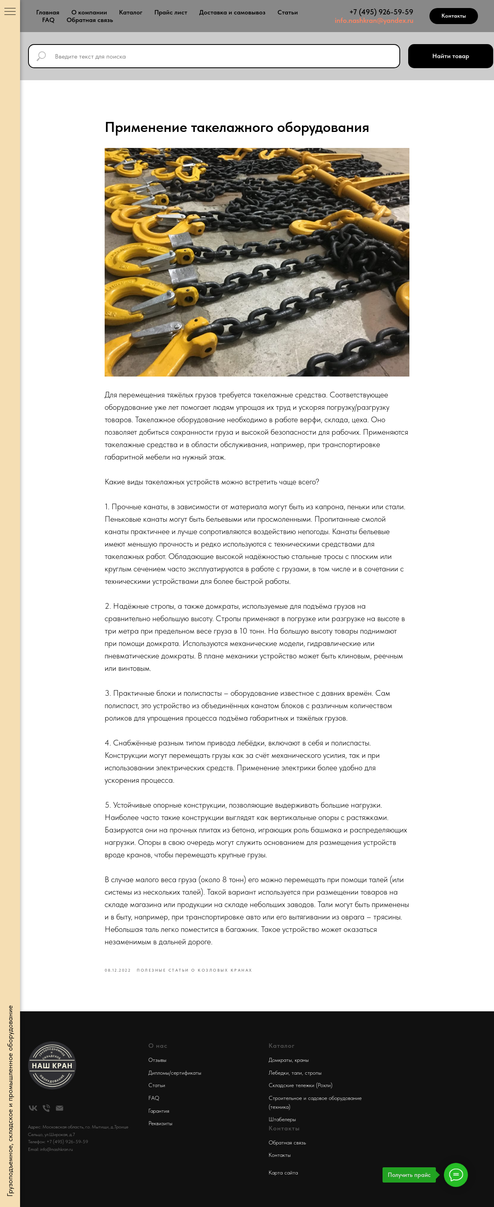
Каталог (130, 12)
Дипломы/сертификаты (174, 1072)
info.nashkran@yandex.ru (374, 20)
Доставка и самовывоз (232, 12)
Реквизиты (160, 1123)
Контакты (280, 1155)
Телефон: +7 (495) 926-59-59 (58, 1141)
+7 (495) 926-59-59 (381, 12)
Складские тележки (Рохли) (300, 1085)
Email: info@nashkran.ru (50, 1149)
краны (302, 1060)
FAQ (48, 20)
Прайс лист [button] (170, 12)
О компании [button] (89, 12)
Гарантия (158, 1111)
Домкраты (280, 1060)
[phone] (46, 1108)
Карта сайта (283, 1172)
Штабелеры (282, 1119)
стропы (313, 1072)
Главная (47, 12)
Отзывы (157, 1060)
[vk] (33, 1108)
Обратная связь (90, 20)
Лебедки (279, 1072)
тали (297, 1072)
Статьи (287, 12)
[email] (60, 1108)
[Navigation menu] (10, 12)
